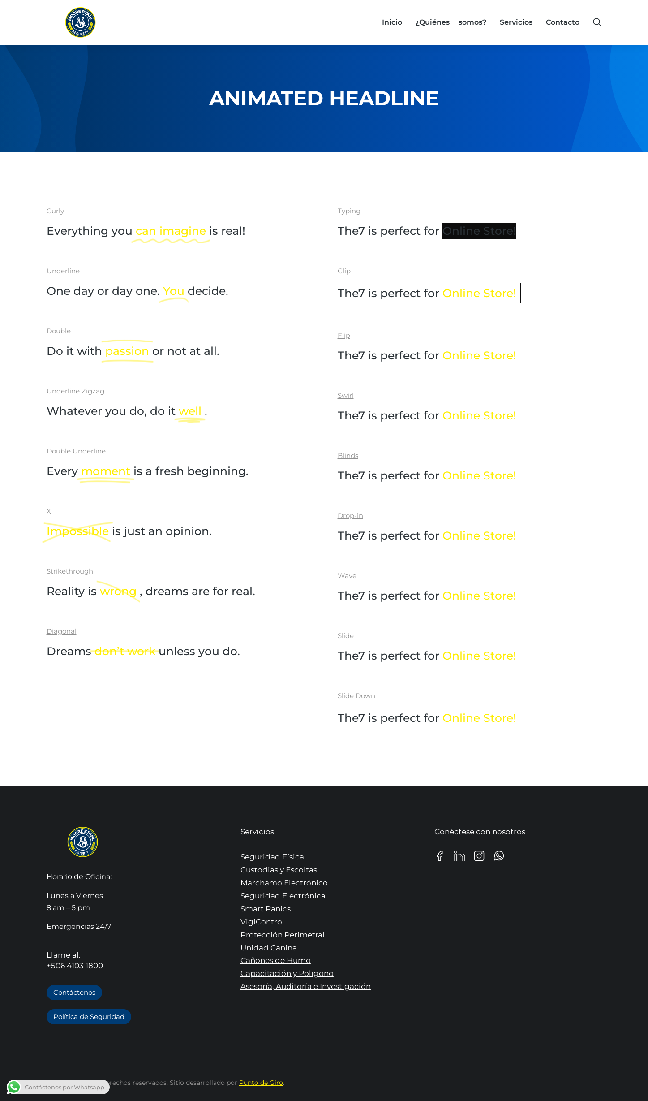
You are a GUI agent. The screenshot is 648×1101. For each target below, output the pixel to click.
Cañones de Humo (275, 960)
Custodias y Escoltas (278, 869)
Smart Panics (265, 908)
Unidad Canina (268, 947)
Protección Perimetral (282, 934)
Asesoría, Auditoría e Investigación (305, 986)
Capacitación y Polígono (287, 973)
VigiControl (262, 921)
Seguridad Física (272, 856)
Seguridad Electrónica (283, 895)
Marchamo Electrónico (284, 882)
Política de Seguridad (88, 1016)
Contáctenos (74, 992)
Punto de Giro (261, 1083)
